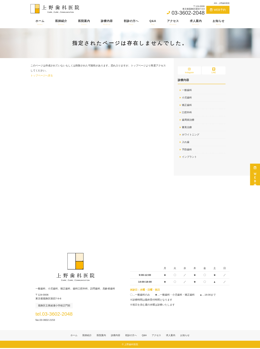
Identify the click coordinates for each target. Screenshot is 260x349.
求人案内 (196, 22)
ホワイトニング (190, 135)
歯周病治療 (188, 120)
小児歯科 (187, 97)
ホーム (39, 22)
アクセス (173, 22)
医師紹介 (61, 22)
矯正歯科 (187, 105)
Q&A (152, 22)
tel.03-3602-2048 (56, 314)
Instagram (189, 71)
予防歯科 (187, 150)
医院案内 (84, 22)
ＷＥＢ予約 (255, 174)
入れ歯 (185, 142)
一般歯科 (187, 90)
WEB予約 (218, 9)
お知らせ (219, 22)
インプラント (189, 157)
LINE (214, 71)
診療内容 (107, 22)
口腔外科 (187, 112)
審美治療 (187, 127)
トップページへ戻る (42, 75)
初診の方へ (131, 22)
